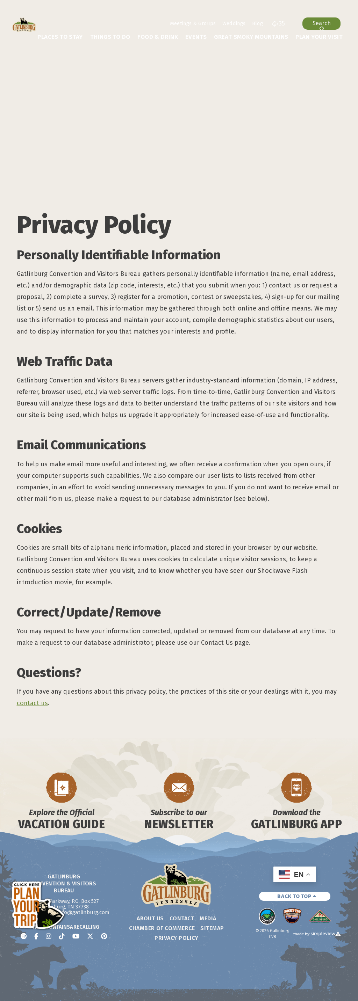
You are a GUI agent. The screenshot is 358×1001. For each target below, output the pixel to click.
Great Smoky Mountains (251, 37)
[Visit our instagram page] (48, 936)
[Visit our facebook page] (36, 936)
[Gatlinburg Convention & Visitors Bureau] (24, 24)
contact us (32, 703)
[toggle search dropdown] (321, 23)
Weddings (234, 23)
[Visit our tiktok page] (62, 936)
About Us (150, 918)
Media (208, 918)
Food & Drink (157, 37)
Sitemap (212, 928)
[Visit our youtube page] (75, 936)
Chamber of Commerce (162, 928)
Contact (182, 918)
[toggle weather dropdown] (278, 24)
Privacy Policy (176, 938)
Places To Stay (60, 37)
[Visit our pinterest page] (104, 936)
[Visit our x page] (90, 936)
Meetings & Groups (193, 23)
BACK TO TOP (296, 896)
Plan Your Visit (319, 37)
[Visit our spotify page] (24, 936)
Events (196, 37)
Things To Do (110, 37)
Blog (257, 23)
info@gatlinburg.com (83, 912)
